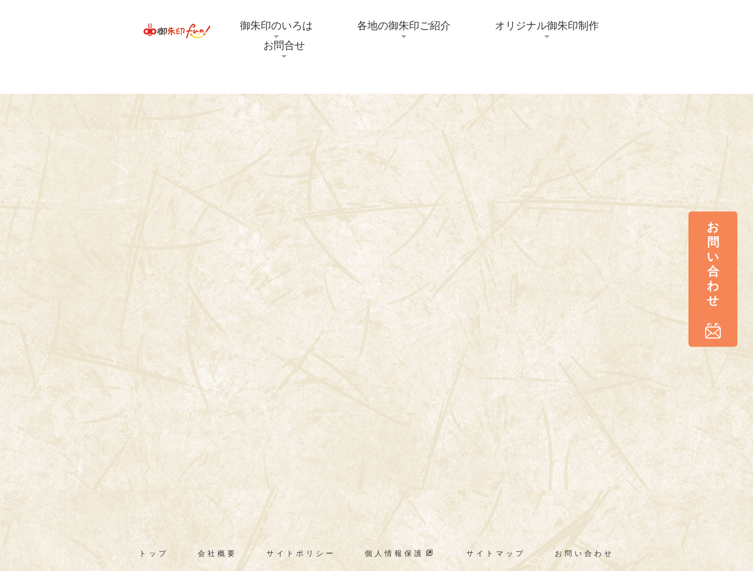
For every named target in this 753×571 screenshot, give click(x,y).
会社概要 (217, 553)
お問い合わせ (584, 553)
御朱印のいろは (276, 25)
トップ (154, 553)
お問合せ (284, 45)
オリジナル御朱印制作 (547, 25)
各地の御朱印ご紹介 (404, 25)
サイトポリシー (301, 553)
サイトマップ (496, 553)
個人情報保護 (400, 553)
